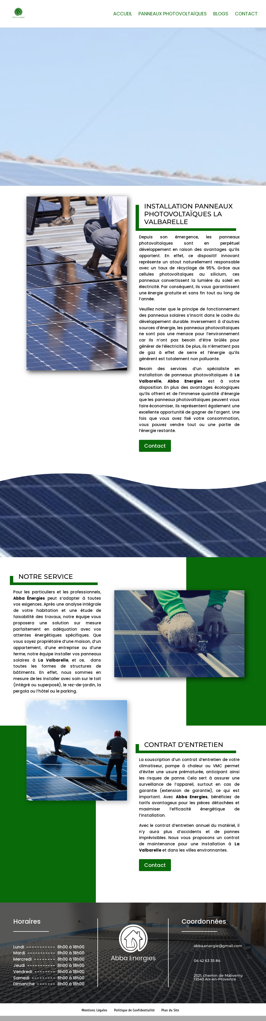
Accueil (122, 14)
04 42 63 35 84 (124, 152)
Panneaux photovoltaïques (172, 14)
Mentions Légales (94, 1010)
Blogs (220, 14)
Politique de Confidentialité (134, 1010)
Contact (246, 14)
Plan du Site (170, 1010)
